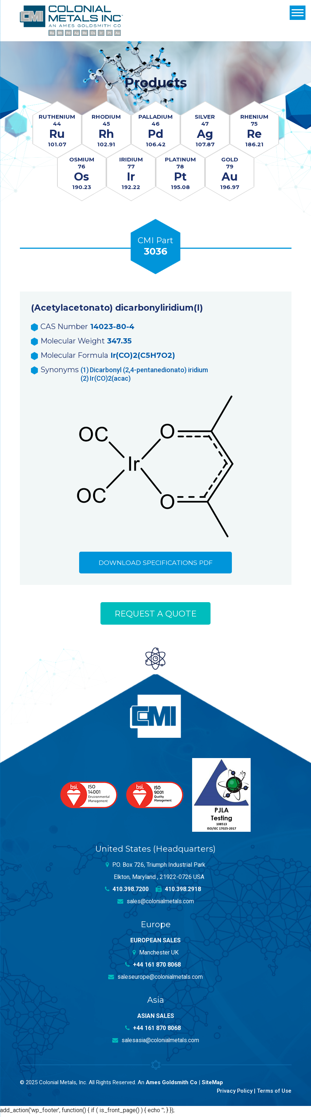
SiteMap (212, 1084)
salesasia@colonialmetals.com (155, 1042)
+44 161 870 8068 (153, 966)
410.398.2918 (178, 891)
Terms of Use (274, 1092)
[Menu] (297, 13)
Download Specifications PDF (155, 564)
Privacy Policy (234, 1092)
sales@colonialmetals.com (155, 903)
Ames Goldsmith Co (172, 1084)
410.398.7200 (127, 891)
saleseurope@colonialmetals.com (155, 978)
